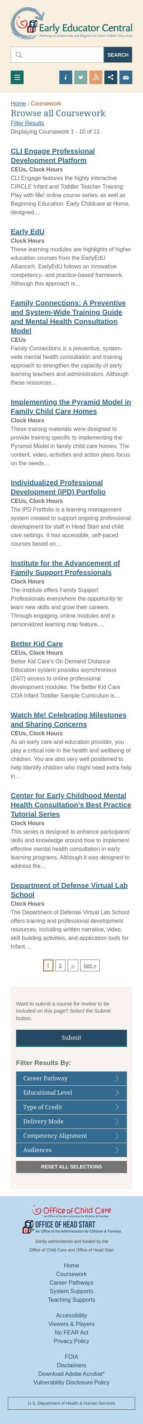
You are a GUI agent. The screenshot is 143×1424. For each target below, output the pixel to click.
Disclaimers (72, 1365)
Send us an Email (125, 77)
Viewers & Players (71, 1324)
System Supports (71, 1291)
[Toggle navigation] (17, 77)
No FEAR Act (71, 1333)
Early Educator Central (71, 23)
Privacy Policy (71, 1341)
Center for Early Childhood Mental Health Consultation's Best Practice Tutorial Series (71, 805)
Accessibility (71, 1315)
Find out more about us (65, 77)
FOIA (71, 1357)
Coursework (71, 1274)
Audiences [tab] (73, 1152)
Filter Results (27, 123)
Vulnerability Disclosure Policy (72, 1382)
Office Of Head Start (71, 1227)
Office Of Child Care (71, 1211)
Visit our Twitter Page (80, 77)
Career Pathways (72, 1283)
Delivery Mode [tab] (73, 1123)
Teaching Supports (71, 1300)
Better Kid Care (37, 644)
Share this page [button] (110, 77)
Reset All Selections (71, 1166)
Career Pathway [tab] (73, 1080)
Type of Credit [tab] (73, 1109)
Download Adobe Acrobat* (71, 1374)
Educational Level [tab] (73, 1094)
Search (117, 55)
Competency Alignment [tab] (73, 1137)
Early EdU (27, 232)
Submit (72, 1037)
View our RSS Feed (95, 77)
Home (18, 104)
